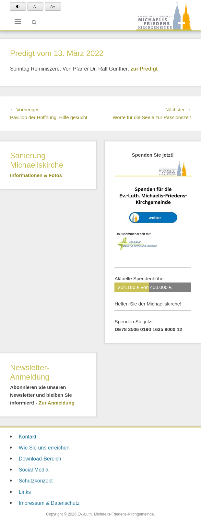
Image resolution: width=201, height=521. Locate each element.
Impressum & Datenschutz (49, 503)
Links (25, 492)
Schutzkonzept (36, 480)
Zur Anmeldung (56, 402)
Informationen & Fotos (36, 175)
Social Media (34, 469)
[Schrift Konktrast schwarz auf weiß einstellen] (18, 6)
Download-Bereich (40, 458)
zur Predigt (144, 69)
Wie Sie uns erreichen (44, 447)
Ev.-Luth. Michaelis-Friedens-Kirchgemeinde (115, 514)
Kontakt (27, 436)
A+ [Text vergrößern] (52, 7)
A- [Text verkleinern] (35, 7)
